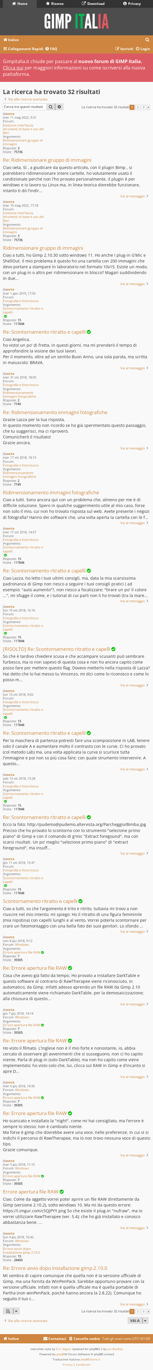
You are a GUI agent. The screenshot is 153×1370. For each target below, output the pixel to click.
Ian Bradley (115, 1349)
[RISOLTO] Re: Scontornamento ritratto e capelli (56, 649)
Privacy (132, 3)
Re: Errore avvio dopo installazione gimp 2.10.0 (55, 1268)
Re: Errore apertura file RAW (35, 968)
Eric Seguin (63, 1349)
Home (19, 3)
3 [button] (143, 107)
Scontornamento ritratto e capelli (23, 310)
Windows (22, 944)
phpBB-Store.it (90, 1359)
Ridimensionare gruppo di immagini (23, 142)
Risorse (55, 3)
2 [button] (138, 107)
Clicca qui (13, 68)
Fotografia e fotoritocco (21, 301)
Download (93, 3)
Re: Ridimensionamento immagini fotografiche (55, 412)
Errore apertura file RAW (21, 952)
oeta (10, 113)
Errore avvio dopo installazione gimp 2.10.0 (21, 1250)
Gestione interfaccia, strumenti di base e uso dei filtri (23, 129)
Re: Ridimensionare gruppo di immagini (47, 160)
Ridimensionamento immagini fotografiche (19, 394)
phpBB (60, 1354)
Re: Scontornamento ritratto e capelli (44, 332)
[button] (148, 107)
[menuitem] (147, 40)
